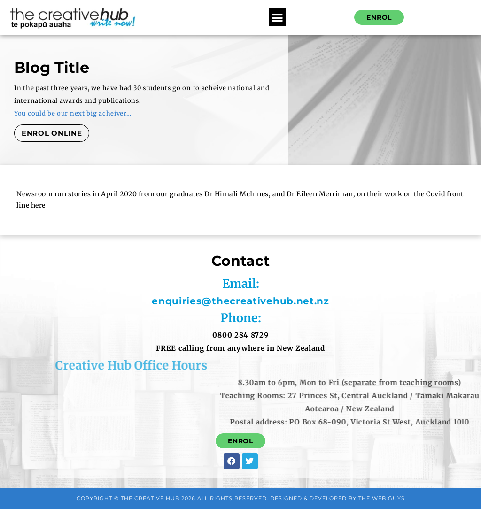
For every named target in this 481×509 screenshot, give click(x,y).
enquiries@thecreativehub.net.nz (245, 301)
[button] (277, 17)
